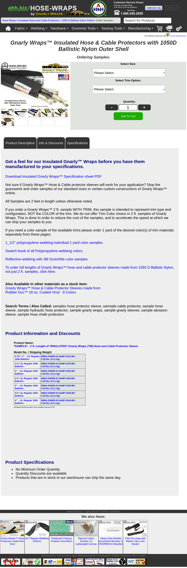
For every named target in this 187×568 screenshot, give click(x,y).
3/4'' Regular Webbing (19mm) (37, 541)
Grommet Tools (84, 28)
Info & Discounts (51, 144)
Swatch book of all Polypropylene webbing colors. (44, 252)
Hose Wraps (9, 20)
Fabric (20, 28)
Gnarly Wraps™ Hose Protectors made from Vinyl (12, 542)
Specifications (77, 144)
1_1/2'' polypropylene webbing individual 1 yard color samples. (54, 244)
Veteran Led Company (110, 567)
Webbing (38, 28)
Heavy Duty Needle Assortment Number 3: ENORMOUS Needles (111, 542)
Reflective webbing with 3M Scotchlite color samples (46, 260)
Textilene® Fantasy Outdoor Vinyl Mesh (61, 541)
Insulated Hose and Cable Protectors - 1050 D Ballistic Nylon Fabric (56, 20)
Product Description (20, 144)
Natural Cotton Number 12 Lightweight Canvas (86, 542)
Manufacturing (139, 28)
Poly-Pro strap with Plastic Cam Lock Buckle (135, 542)
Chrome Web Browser (176, 36)
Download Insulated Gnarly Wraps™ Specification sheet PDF (53, 178)
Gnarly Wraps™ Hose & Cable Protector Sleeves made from (52, 289)
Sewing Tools (111, 28)
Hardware (58, 28)
